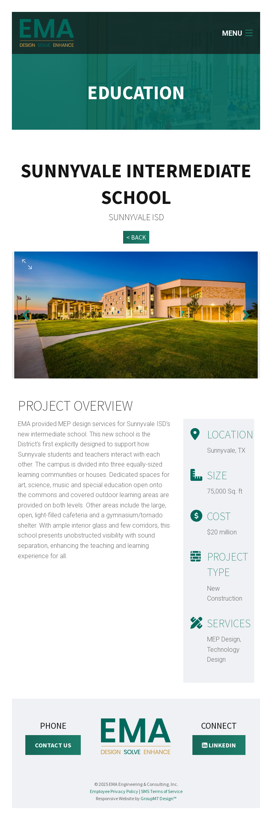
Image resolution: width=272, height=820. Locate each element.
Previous (26, 315)
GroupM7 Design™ (159, 798)
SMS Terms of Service (162, 791)
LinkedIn (219, 745)
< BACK (136, 237)
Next (246, 315)
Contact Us (53, 745)
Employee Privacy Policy (114, 791)
